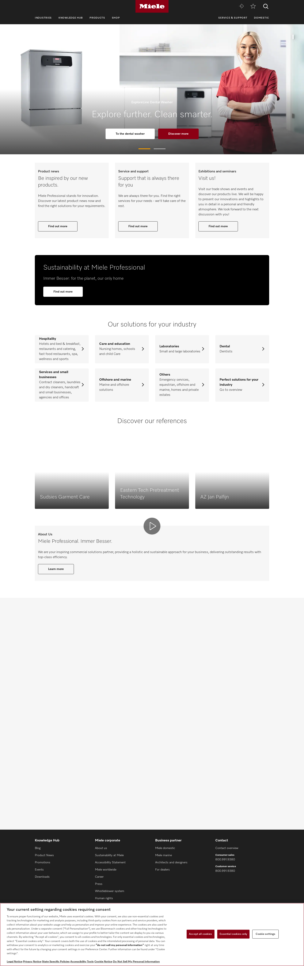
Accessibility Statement (110, 862)
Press (98, 884)
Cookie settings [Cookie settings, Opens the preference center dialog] (265, 934)
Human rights (104, 898)
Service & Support (232, 18)
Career (99, 876)
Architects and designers (171, 862)
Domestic (261, 18)
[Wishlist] (253, 6)
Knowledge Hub (70, 18)
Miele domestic (165, 848)
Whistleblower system (109, 891)
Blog (38, 848)
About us (101, 848)
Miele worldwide (105, 869)
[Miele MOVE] (241, 6)
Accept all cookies (200, 934)
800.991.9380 (225, 859)
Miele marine (163, 855)
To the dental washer (130, 133)
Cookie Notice (103, 961)
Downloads (42, 876)
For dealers (162, 869)
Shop (116, 18)
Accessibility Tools (82, 961)
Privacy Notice (32, 961)
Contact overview (226, 848)
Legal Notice (14, 961)
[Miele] (152, 6)
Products (97, 18)
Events (39, 869)
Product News (44, 855)
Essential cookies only (233, 934)
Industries (43, 18)
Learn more (56, 800)
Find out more (57, 267)
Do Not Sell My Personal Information (136, 961)
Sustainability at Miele (109, 855)
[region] (152, 934)
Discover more (178, 133)
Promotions (42, 862)
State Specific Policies (56, 961)
